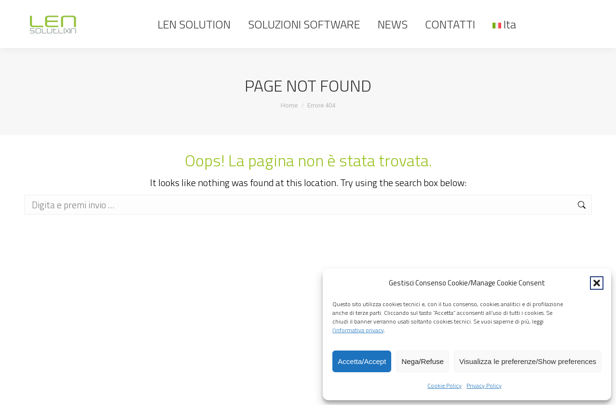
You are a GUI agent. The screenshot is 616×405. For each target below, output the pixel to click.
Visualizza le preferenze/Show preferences (527, 361)
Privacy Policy (484, 385)
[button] (597, 283)
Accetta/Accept (362, 361)
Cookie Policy (444, 385)
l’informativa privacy (358, 330)
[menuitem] (504, 24)
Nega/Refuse (422, 361)
